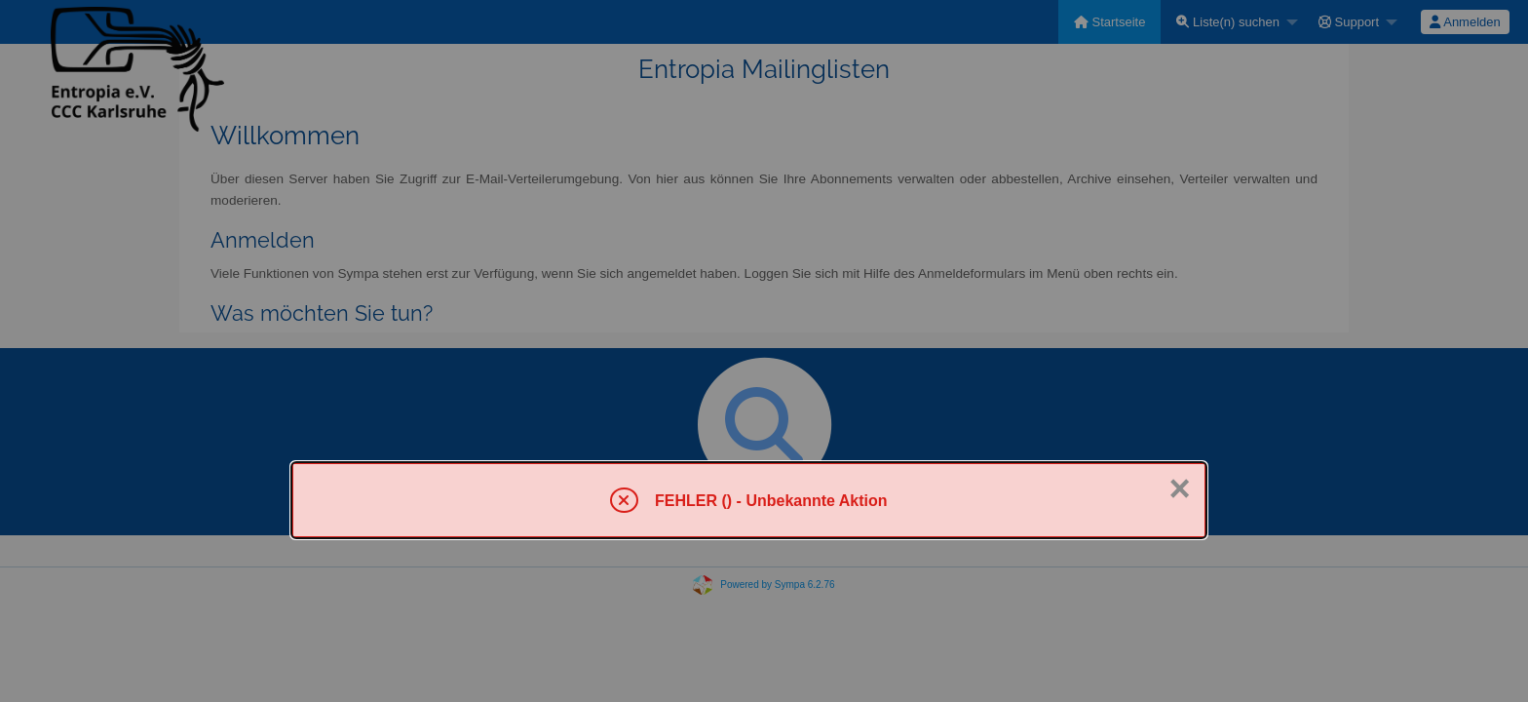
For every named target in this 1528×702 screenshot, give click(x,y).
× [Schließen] (1179, 488)
